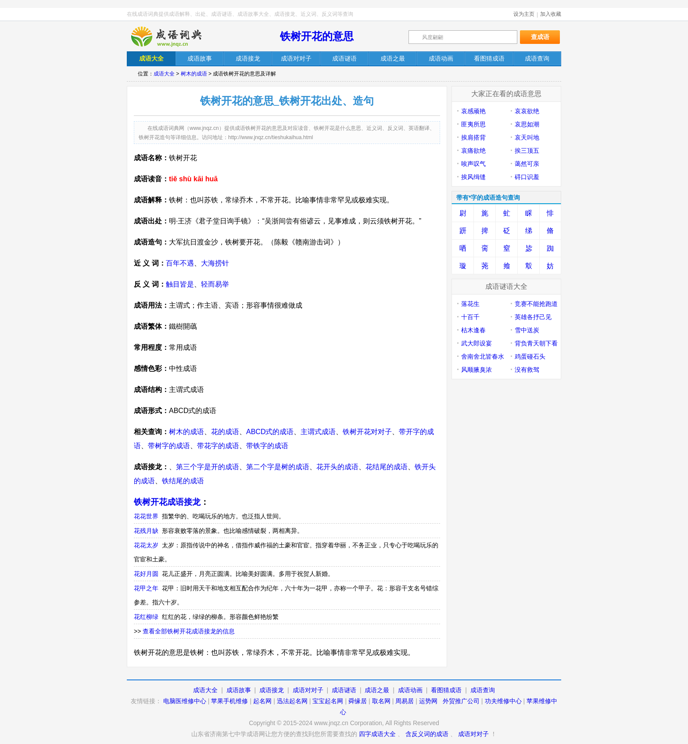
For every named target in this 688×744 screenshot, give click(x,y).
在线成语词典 (174, 36)
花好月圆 (146, 573)
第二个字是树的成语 (277, 467)
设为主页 (523, 14)
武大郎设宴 (476, 343)
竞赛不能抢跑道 (536, 303)
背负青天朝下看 (536, 343)
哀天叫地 (527, 137)
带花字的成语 (218, 445)
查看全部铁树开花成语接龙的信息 (189, 631)
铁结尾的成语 (183, 481)
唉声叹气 (473, 163)
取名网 (381, 700)
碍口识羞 (527, 176)
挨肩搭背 (473, 137)
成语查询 (482, 690)
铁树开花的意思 (317, 36)
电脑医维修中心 (184, 700)
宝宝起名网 (327, 700)
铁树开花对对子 (367, 431)
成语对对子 (308, 690)
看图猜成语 (446, 690)
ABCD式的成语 (270, 431)
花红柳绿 (146, 616)
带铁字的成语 (267, 445)
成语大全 (164, 74)
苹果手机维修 (229, 700)
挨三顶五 (527, 150)
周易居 (404, 700)
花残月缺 (146, 530)
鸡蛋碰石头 (530, 356)
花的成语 (225, 431)
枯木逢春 (473, 330)
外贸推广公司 (461, 700)
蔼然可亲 (527, 163)
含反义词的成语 (426, 733)
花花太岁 (146, 545)
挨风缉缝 (473, 176)
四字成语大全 (377, 733)
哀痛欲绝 (473, 150)
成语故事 (238, 690)
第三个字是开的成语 (207, 467)
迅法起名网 (292, 700)
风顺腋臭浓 (476, 369)
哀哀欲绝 (527, 111)
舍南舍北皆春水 (482, 356)
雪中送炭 (527, 330)
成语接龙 (271, 690)
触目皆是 (180, 284)
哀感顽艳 (473, 111)
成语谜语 (344, 690)
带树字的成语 (169, 445)
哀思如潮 (527, 124)
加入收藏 (550, 14)
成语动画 (410, 690)
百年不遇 (180, 263)
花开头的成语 (337, 467)
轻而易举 (215, 284)
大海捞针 (215, 263)
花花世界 (146, 516)
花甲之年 (146, 588)
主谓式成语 (318, 431)
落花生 (470, 303)
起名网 (262, 700)
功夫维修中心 (503, 700)
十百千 (470, 316)
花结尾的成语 (387, 467)
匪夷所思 (473, 124)
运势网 (428, 700)
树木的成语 (194, 74)
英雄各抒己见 (533, 316)
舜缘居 (357, 700)
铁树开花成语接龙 (167, 502)
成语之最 (377, 690)
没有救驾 (527, 369)
